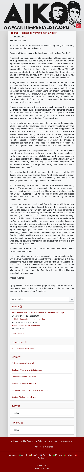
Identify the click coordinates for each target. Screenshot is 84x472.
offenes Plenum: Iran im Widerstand (26, 326)
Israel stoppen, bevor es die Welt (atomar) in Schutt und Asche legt (38, 313)
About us (54, 441)
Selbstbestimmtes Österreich (23, 363)
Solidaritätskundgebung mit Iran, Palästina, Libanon (32, 319)
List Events (28, 441)
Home (15, 441)
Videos (37, 447)
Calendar (42, 441)
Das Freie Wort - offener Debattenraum (27, 370)
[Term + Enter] (39, 299)
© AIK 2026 (42, 465)
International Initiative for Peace (24, 384)
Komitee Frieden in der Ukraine (24, 397)
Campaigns (68, 441)
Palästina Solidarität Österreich (24, 377)
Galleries (49, 447)
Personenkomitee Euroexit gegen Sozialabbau (30, 390)
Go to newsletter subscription (23, 348)
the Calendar (18, 334)
